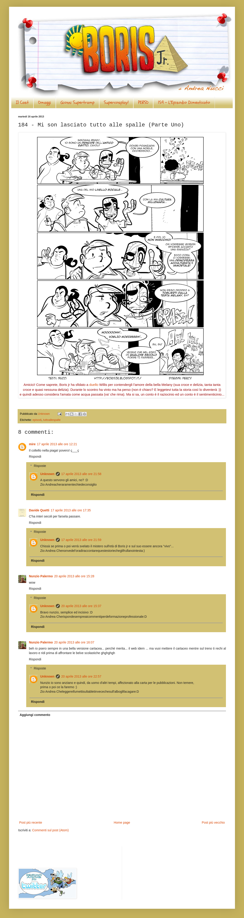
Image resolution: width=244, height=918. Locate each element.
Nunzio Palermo (41, 576)
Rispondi (35, 456)
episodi (37, 420)
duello (93, 385)
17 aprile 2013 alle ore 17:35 (71, 510)
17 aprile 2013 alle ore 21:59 (81, 540)
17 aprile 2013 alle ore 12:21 (57, 444)
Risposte (40, 466)
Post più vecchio (213, 822)
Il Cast (22, 102)
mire (32, 444)
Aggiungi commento (35, 715)
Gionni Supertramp (77, 102)
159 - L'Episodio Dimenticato (184, 102)
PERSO (143, 102)
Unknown (47, 474)
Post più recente (30, 822)
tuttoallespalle (52, 420)
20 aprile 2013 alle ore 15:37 (81, 606)
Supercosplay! (116, 102)
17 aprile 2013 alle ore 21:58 (81, 474)
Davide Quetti (39, 510)
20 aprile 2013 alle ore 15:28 (74, 576)
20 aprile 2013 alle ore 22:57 (81, 676)
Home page (122, 822)
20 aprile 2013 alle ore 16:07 (74, 642)
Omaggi (44, 102)
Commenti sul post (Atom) (50, 830)
